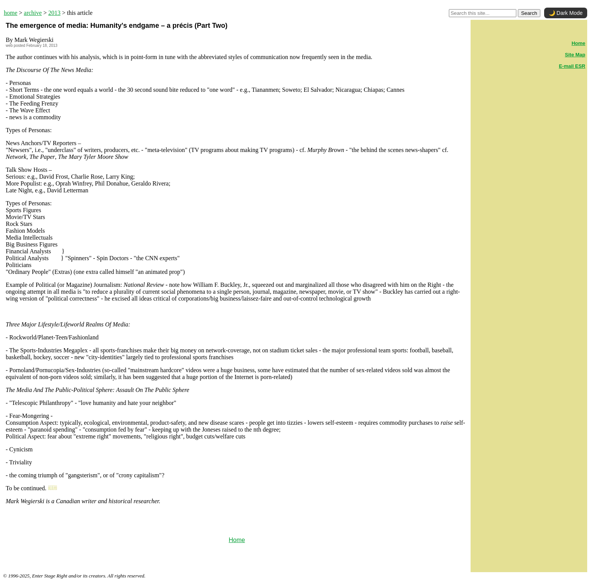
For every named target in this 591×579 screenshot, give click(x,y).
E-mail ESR (572, 66)
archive (33, 13)
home (11, 13)
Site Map (575, 55)
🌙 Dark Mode (566, 13)
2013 (54, 13)
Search (529, 13)
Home (237, 540)
